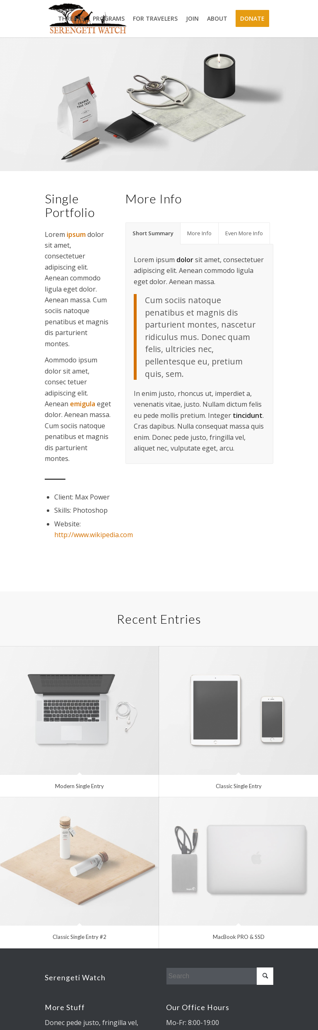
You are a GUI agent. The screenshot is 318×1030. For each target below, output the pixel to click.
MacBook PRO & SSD (239, 937)
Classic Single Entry (239, 786)
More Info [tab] (199, 233)
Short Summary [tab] (152, 233)
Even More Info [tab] (244, 233)
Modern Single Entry (79, 786)
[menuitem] (71, 18)
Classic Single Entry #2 (79, 937)
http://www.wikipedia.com (93, 534)
